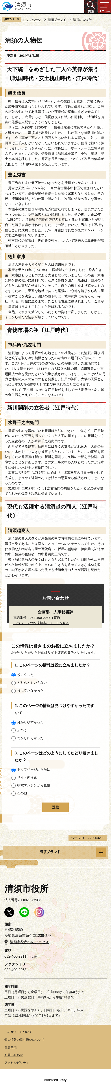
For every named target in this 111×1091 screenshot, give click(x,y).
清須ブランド (57, 19)
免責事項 (10, 1047)
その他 (22, 793)
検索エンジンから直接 (33, 785)
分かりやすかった (30, 722)
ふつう (22, 730)
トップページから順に (33, 769)
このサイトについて (18, 1032)
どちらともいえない (32, 682)
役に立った (25, 675)
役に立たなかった (30, 690)
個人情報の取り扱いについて (24, 1039)
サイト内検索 (27, 777)
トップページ (31, 19)
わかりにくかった (30, 738)
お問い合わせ (13, 1055)
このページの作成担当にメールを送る (41, 623)
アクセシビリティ (16, 1062)
